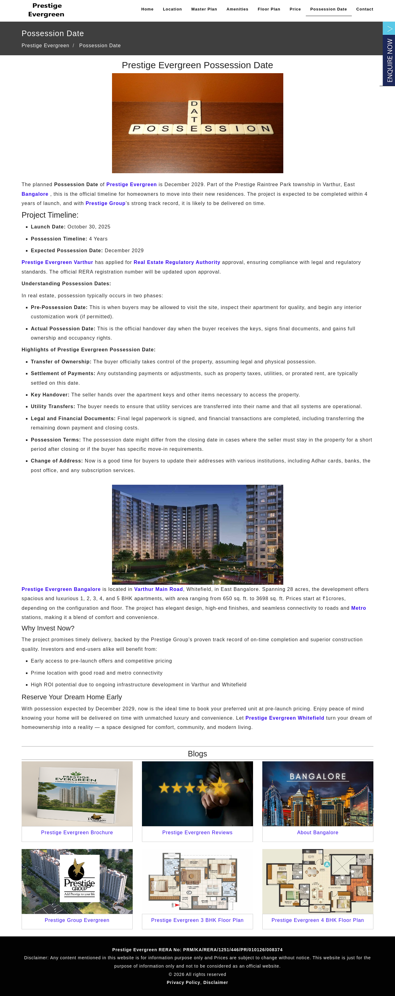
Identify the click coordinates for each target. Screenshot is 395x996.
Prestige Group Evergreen (77, 920)
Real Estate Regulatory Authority (177, 262)
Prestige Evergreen (131, 184)
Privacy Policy (183, 982)
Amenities (237, 9)
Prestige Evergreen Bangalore (61, 589)
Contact (364, 9)
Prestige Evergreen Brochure (77, 832)
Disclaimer (215, 982)
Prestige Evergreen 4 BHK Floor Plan (318, 920)
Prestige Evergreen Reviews (197, 832)
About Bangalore (318, 832)
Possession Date (328, 9)
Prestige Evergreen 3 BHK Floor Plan (197, 920)
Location (172, 9)
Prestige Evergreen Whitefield (285, 718)
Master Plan (204, 9)
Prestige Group (105, 203)
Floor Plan (269, 9)
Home (147, 9)
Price (295, 9)
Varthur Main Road (158, 589)
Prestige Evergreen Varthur (57, 262)
